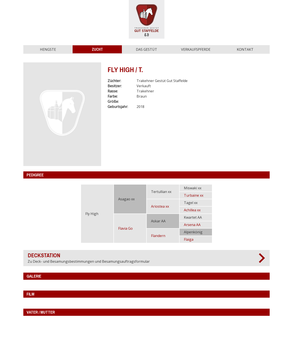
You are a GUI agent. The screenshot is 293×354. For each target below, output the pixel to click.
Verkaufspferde (195, 49)
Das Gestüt (146, 49)
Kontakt (245, 49)
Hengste (48, 49)
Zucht (97, 49)
